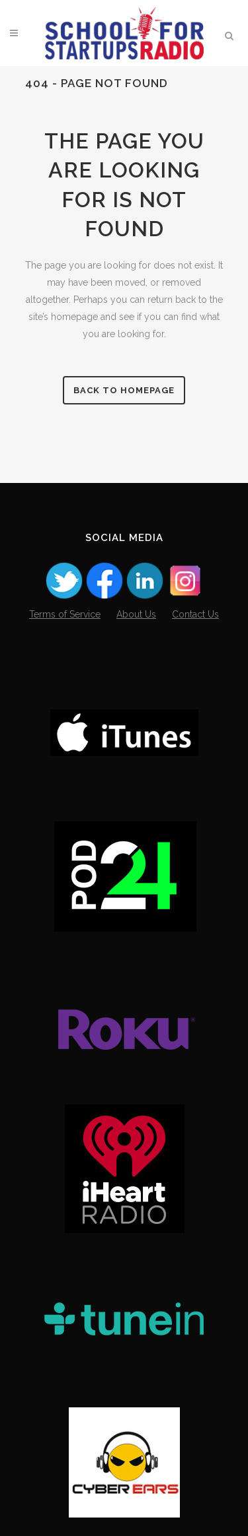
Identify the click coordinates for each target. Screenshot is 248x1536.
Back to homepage (124, 390)
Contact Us (195, 614)
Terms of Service (65, 614)
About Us (136, 614)
